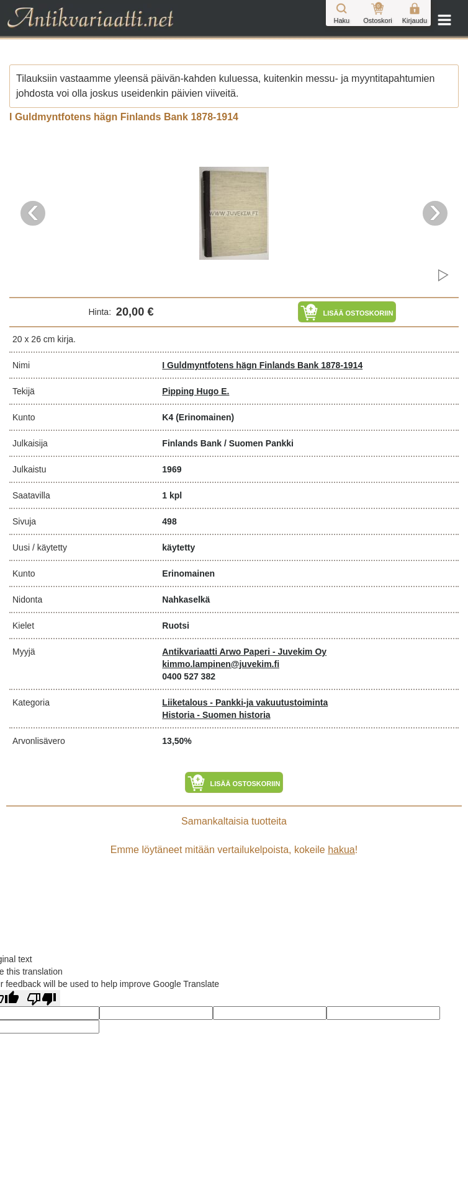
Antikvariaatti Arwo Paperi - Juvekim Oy (244, 652)
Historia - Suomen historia (216, 715)
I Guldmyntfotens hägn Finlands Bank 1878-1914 (262, 365)
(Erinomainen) (205, 417)
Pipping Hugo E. (195, 391)
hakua (341, 849)
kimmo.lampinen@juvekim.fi (220, 664)
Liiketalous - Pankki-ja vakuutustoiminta (245, 702)
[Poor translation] (41, 998)
